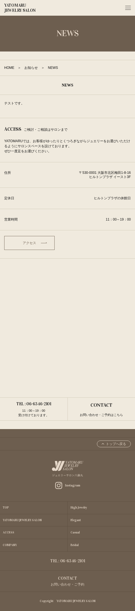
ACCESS (8, 532)
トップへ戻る (114, 444)
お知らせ (31, 68)
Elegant (76, 520)
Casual (75, 532)
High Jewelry (79, 507)
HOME (9, 68)
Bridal (75, 545)
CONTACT (101, 409)
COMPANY (10, 545)
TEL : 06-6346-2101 (33, 409)
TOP (6, 507)
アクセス (35, 243)
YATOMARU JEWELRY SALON (20, 8)
